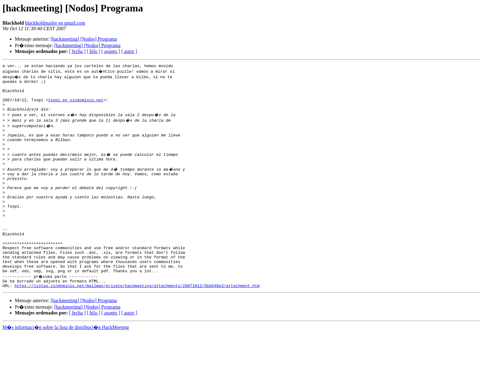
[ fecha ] (77, 51)
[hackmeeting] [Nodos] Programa (84, 39)
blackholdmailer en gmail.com (55, 23)
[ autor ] (129, 51)
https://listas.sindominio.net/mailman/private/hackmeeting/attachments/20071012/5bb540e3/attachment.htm (137, 321)
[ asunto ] (110, 51)
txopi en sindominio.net (75, 105)
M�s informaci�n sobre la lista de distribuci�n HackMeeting (65, 363)
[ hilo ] (93, 51)
